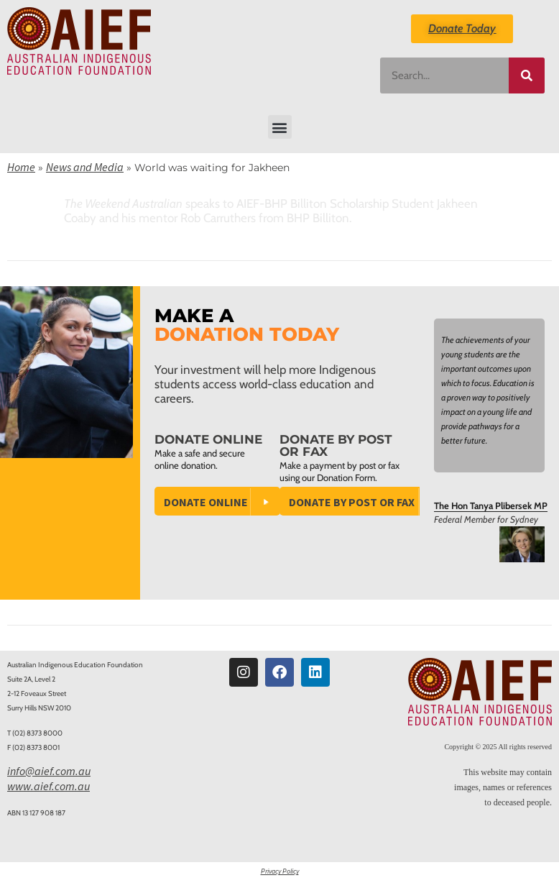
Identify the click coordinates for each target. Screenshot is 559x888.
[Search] (527, 75)
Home (21, 167)
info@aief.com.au (49, 771)
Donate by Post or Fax (352, 502)
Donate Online (206, 502)
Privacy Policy (280, 871)
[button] (280, 127)
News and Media (85, 167)
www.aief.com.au (48, 786)
